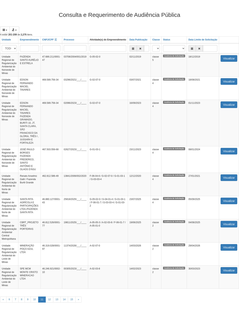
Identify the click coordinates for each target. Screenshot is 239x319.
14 (64, 299)
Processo (69, 39)
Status (166, 39)
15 (71, 299)
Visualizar (229, 58)
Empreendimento (29, 39)
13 (57, 299)
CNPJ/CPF (48, 39)
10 (34, 299)
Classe (156, 39)
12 (49, 299)
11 (42, 299)
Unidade (6, 39)
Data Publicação (138, 39)
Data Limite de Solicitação (202, 39)
